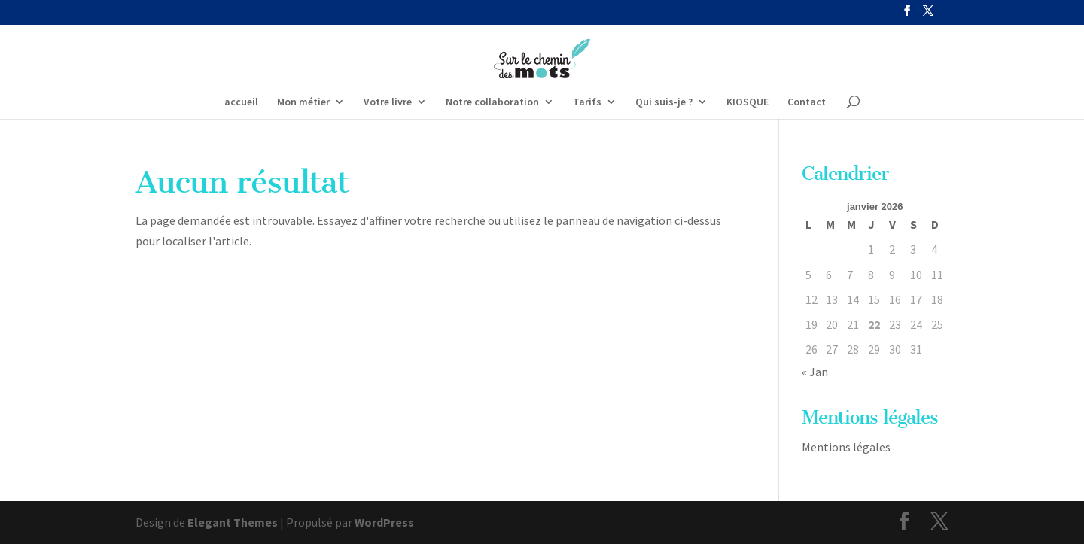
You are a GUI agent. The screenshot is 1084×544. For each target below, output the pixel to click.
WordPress (384, 522)
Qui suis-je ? (664, 102)
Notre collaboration (492, 102)
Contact (806, 102)
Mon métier (303, 102)
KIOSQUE (747, 102)
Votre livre (388, 102)
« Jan (815, 371)
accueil (241, 102)
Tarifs (587, 102)
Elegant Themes (232, 522)
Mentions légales (846, 446)
